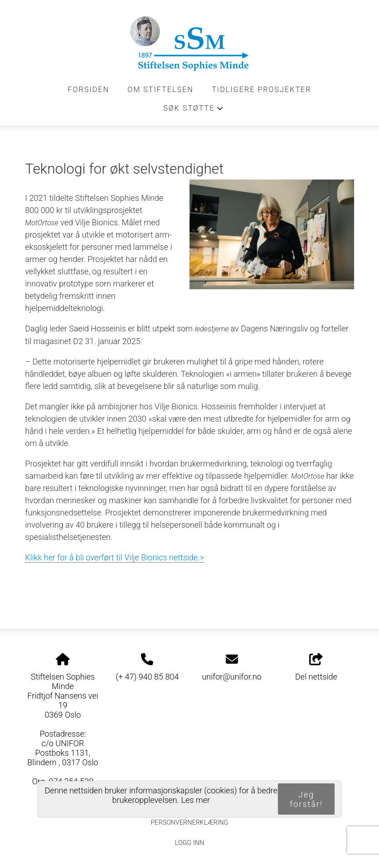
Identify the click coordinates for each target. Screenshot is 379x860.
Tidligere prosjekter (261, 89)
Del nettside (316, 667)
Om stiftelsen (160, 89)
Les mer (195, 800)
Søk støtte (193, 110)
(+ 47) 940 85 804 (147, 676)
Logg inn (189, 843)
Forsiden (88, 89)
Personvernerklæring (189, 822)
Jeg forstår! (306, 799)
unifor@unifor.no (231, 676)
